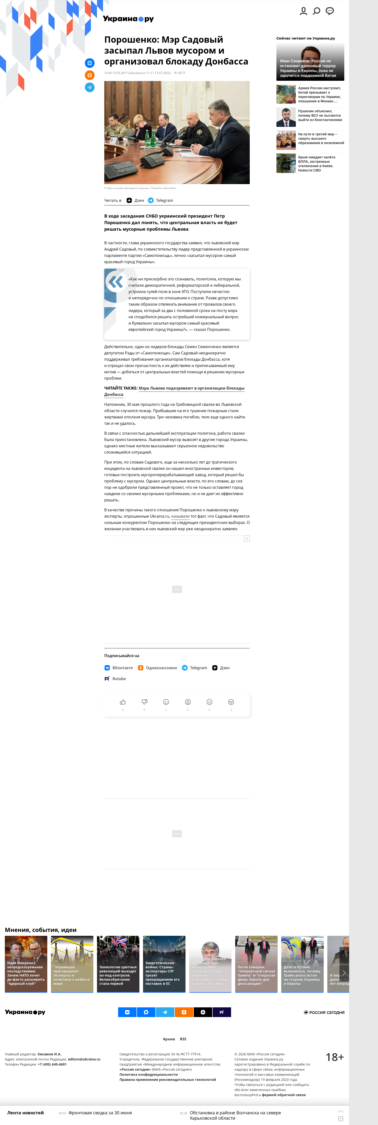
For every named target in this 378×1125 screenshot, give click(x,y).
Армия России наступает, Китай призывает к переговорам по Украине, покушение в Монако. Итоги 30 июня (319, 94)
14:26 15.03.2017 (116, 73)
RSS (183, 1039)
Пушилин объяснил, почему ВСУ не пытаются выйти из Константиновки (320, 115)
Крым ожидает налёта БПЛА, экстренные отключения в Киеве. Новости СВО (316, 163)
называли (180, 516)
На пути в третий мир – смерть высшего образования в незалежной (321, 138)
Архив (169, 1039)
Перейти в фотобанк (163, 188)
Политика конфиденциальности (149, 1074)
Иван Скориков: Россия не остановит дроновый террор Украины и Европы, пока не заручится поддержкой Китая (308, 68)
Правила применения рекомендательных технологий (168, 1079)
